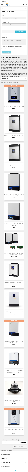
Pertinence (14, 79)
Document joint (6, 29)
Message (4, 37)
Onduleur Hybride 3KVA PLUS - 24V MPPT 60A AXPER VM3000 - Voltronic (14, 430)
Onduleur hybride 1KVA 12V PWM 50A (14, 312)
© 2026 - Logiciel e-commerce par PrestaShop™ (12, 470)
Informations (5, 466)
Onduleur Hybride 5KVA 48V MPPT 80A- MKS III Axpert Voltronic (14, 371)
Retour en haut (19, 447)
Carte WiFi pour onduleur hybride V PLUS (14, 400)
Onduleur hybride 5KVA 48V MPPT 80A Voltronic (14, 224)
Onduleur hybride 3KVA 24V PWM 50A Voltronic (14, 283)
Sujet (3, 15)
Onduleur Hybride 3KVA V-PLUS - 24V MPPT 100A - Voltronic (14, 342)
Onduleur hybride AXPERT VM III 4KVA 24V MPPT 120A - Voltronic (14, 195)
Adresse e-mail (6, 22)
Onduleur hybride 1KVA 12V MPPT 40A (14, 106)
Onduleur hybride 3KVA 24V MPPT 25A (14, 165)
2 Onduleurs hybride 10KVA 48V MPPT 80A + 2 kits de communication (14, 253)
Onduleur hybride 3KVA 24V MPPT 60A (14, 135)
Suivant (23, 443)
